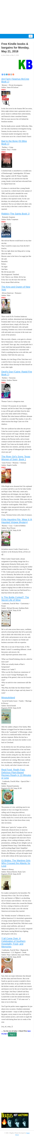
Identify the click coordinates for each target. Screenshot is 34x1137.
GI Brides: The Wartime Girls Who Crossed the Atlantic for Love (15, 863)
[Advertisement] (17, 17)
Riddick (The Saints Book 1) (15, 213)
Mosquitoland (8, 697)
